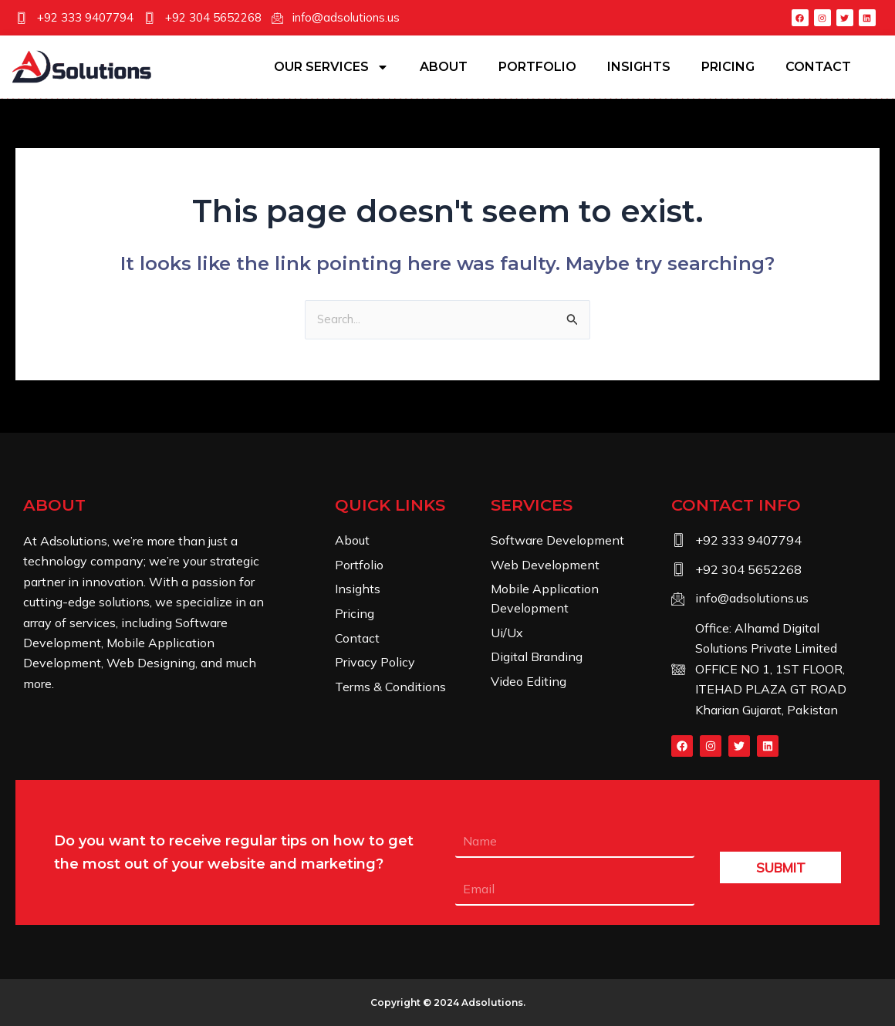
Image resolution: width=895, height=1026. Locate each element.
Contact (818, 66)
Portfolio (537, 66)
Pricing (728, 66)
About (444, 66)
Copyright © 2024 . (448, 1004)
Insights (638, 66)
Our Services (331, 67)
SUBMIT (781, 870)
